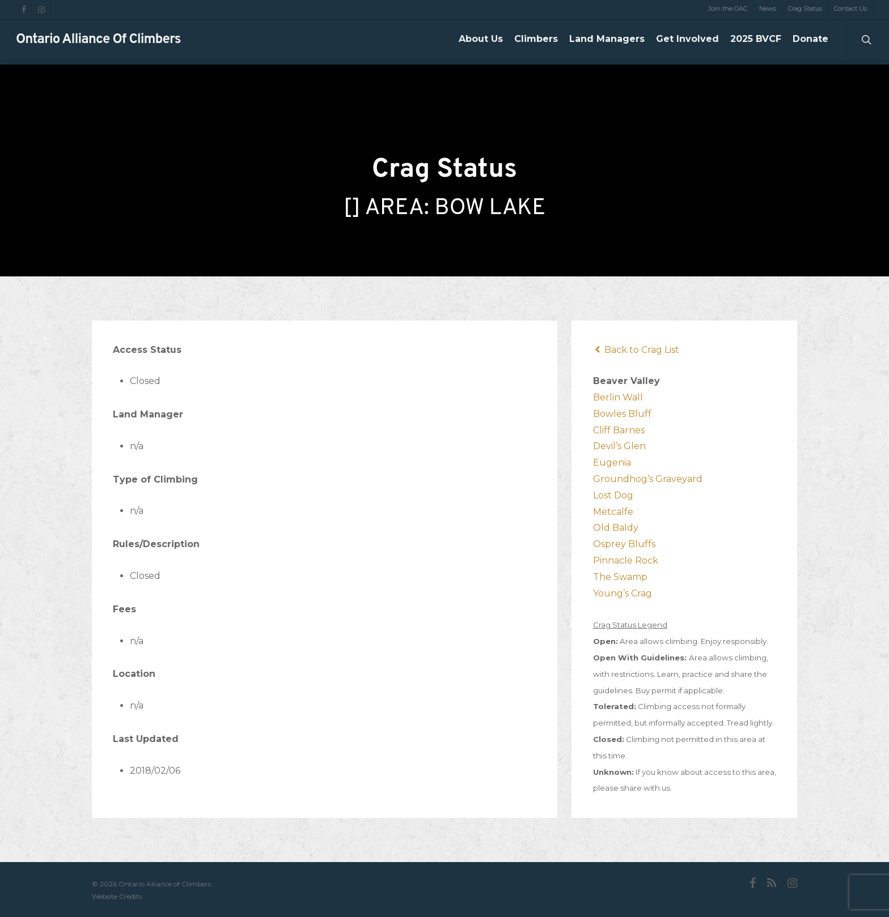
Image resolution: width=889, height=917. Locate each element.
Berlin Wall (618, 397)
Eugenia (612, 462)
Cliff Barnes (619, 430)
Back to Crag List (636, 349)
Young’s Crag (622, 593)
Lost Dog (613, 495)
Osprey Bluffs (624, 544)
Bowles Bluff (622, 413)
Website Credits (117, 896)
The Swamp (620, 576)
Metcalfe (613, 511)
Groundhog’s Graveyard (647, 479)
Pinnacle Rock (625, 560)
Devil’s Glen (619, 446)
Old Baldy (615, 527)
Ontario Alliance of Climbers (98, 42)
